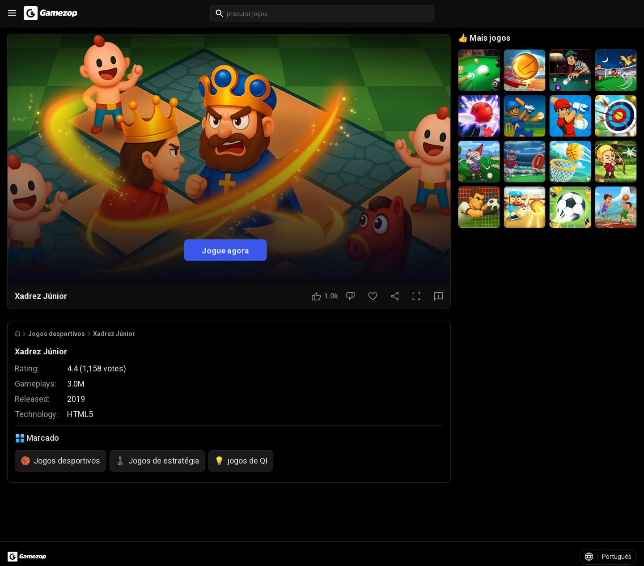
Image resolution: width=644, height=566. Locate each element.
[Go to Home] (17, 333)
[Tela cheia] (416, 296)
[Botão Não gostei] (350, 296)
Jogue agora (225, 250)
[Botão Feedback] (438, 296)
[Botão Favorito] (373, 296)
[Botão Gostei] (325, 296)
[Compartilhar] (394, 296)
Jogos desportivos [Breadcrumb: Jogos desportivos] (56, 333)
